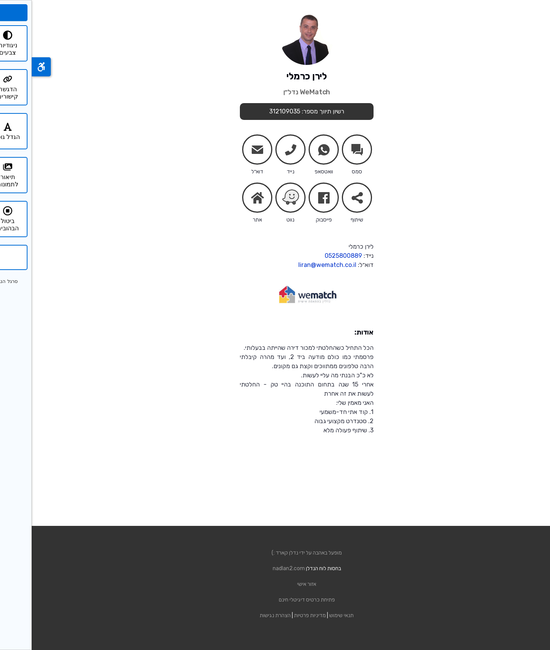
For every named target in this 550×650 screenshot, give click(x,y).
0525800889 (311, 255)
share (325, 199)
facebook (292, 199)
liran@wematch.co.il (296, 264)
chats (325, 149)
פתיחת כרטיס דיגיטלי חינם (275, 600)
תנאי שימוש (310, 615)
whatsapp (292, 151)
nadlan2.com (257, 568)
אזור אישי (275, 584)
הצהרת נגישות (243, 615)
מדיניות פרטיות (278, 615)
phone (259, 151)
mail (225, 151)
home (225, 198)
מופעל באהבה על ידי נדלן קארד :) (275, 553)
